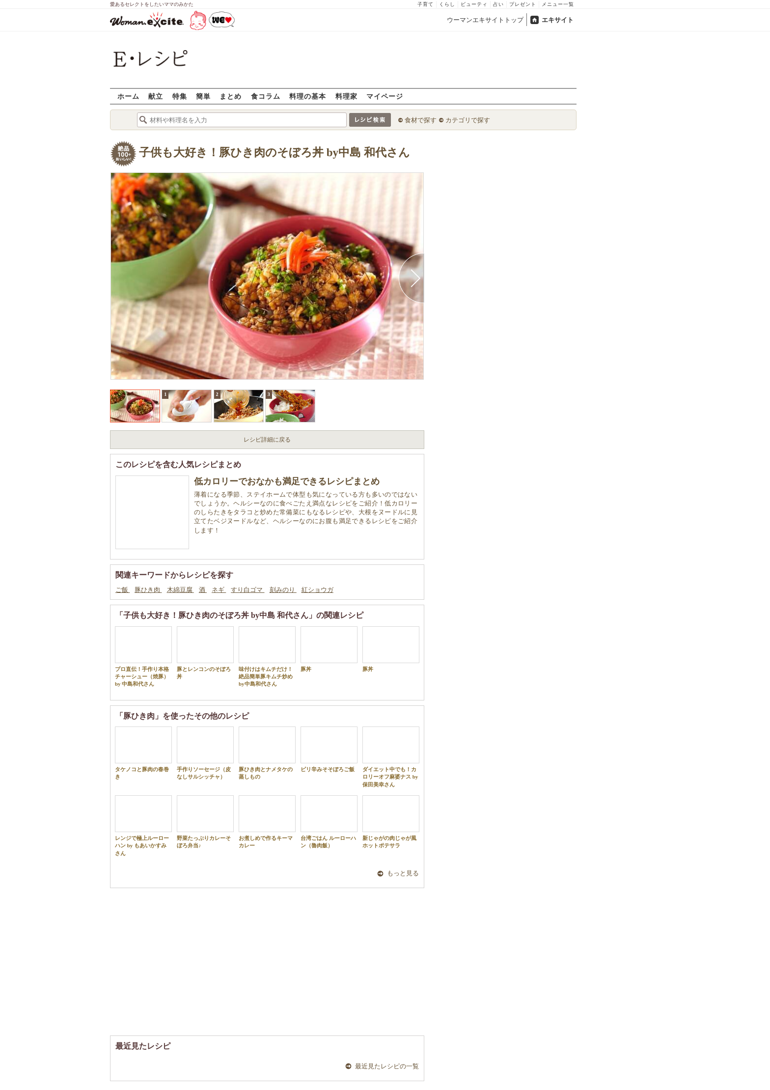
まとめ (231, 96)
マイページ (384, 96)
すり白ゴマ (247, 589)
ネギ (219, 589)
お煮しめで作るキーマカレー (267, 821)
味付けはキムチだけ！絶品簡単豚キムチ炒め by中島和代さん (267, 656)
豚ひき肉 (148, 589)
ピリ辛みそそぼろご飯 (329, 749)
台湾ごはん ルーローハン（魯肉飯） (329, 821)
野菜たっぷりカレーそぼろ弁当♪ (205, 821)
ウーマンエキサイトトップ (485, 20)
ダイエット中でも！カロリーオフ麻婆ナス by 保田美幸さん (390, 757)
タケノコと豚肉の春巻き (143, 753)
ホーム (128, 96)
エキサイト (558, 20)
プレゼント (522, 4)
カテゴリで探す (467, 120)
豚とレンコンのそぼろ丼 (205, 652)
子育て (425, 4)
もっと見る (403, 873)
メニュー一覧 (558, 4)
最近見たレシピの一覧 (387, 1066)
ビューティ (474, 4)
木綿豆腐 (180, 589)
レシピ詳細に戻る (267, 439)
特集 (179, 96)
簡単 (203, 96)
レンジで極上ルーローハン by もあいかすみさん (143, 825)
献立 (155, 96)
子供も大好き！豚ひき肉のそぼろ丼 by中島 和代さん (274, 152)
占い (498, 4)
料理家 (346, 96)
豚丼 (329, 649)
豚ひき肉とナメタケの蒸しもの (267, 753)
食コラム (265, 96)
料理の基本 (307, 96)
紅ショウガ (317, 589)
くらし (447, 4)
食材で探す (421, 120)
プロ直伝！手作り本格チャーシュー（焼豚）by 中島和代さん (143, 656)
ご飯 (122, 589)
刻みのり (283, 589)
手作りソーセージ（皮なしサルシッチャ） (205, 753)
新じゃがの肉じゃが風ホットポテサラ (390, 821)
